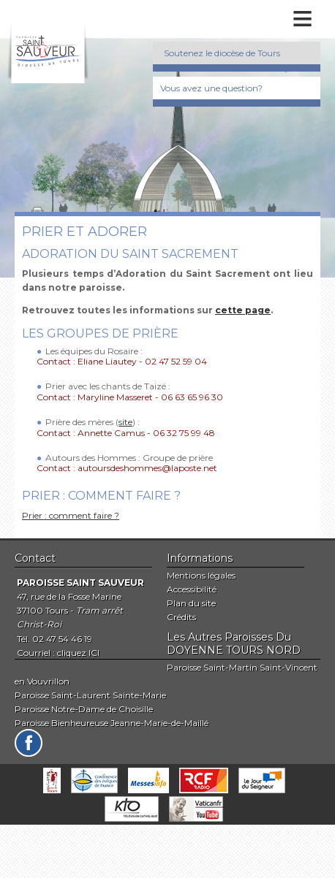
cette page (243, 310)
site (125, 421)
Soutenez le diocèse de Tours (222, 52)
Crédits (181, 616)
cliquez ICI (78, 652)
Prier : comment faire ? (70, 515)
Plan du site (191, 603)
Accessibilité (192, 589)
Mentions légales (201, 575)
